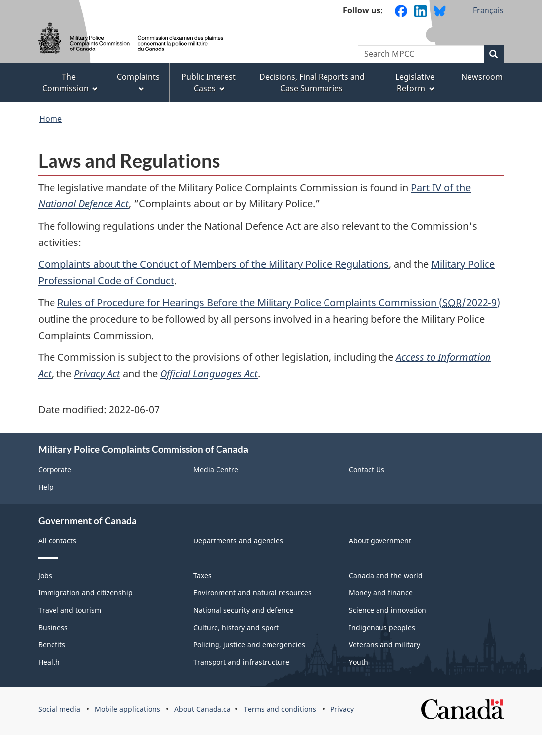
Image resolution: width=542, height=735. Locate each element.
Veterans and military (384, 644)
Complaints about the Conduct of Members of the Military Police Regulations (213, 264)
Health (49, 662)
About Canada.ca (202, 709)
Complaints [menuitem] (138, 81)
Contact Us (366, 469)
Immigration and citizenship (85, 592)
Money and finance (381, 592)
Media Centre (215, 469)
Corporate (54, 469)
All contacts (57, 540)
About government (380, 540)
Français (488, 10)
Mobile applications (127, 709)
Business (53, 627)
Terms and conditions (280, 709)
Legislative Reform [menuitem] (414, 82)
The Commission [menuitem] (70, 82)
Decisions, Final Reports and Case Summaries (312, 82)
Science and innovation (387, 610)
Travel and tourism (69, 610)
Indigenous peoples (382, 627)
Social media (59, 709)
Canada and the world (386, 575)
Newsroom (482, 76)
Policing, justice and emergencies (249, 644)
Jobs (45, 575)
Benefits (51, 644)
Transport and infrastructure (241, 662)
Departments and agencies (238, 540)
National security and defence (243, 610)
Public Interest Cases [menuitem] (208, 82)
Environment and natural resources (252, 592)
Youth (358, 662)
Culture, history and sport (236, 627)
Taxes (202, 575)
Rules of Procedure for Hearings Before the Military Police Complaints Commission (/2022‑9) (278, 302)
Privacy (342, 709)
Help (46, 486)
